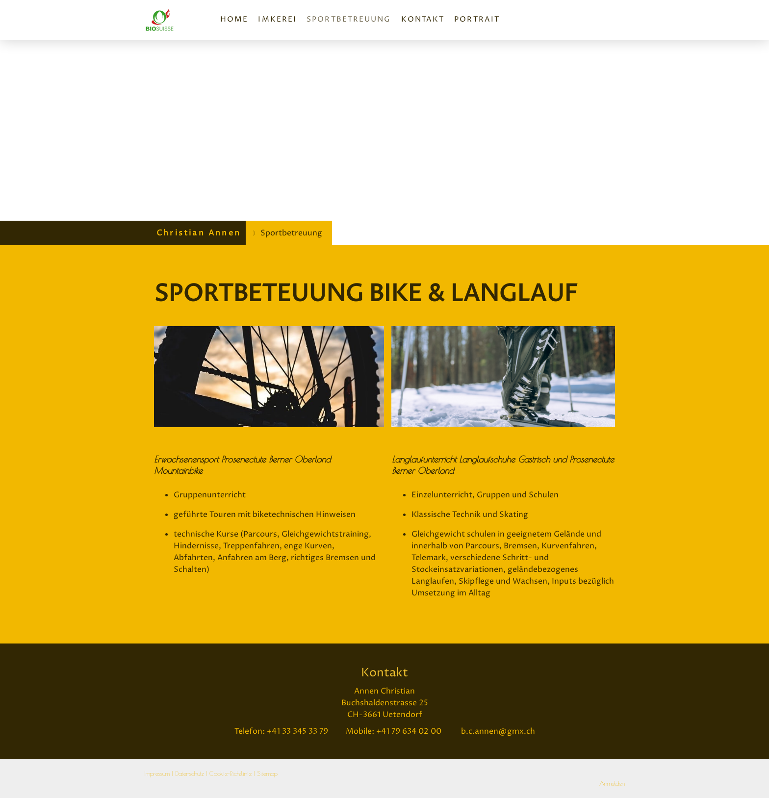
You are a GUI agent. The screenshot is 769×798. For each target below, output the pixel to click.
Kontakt (423, 19)
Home (234, 19)
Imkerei (277, 19)
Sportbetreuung (349, 19)
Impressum (157, 773)
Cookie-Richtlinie (230, 773)
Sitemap (267, 773)
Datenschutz (189, 773)
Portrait (477, 19)
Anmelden (612, 783)
